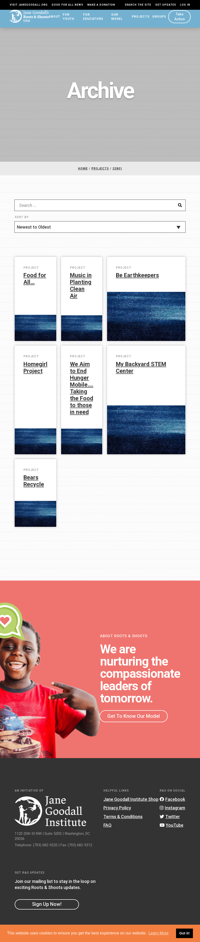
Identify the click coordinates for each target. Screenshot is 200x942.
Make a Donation (101, 4)
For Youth (65, 20)
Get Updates (165, 4)
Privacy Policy (117, 811)
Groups (158, 20)
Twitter (170, 820)
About (50, 20)
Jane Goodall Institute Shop (130, 802)
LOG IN (185, 4)
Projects (139, 20)
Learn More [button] (158, 933)
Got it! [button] (184, 933)
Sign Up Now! (47, 908)
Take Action (179, 20)
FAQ (107, 828)
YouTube (171, 828)
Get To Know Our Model (133, 720)
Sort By (22, 220)
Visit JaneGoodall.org (29, 4)
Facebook (172, 802)
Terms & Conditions (123, 820)
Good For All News (67, 4)
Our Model (115, 20)
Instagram (172, 811)
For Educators (90, 20)
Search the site (138, 4)
